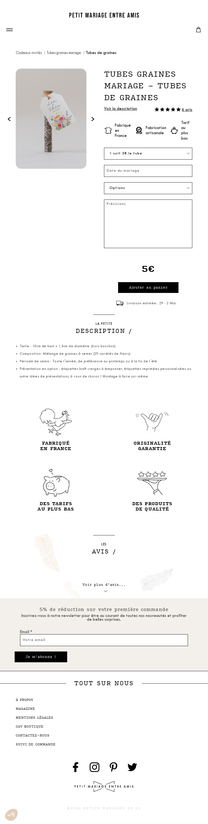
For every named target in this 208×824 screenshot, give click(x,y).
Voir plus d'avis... (103, 586)
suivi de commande (36, 744)
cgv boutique (29, 726)
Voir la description (120, 109)
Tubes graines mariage (64, 53)
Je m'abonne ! (41, 657)
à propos (24, 700)
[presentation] (9, 118)
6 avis (187, 110)
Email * (26, 632)
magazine (25, 709)
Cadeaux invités (29, 53)
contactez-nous (33, 735)
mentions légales (34, 718)
